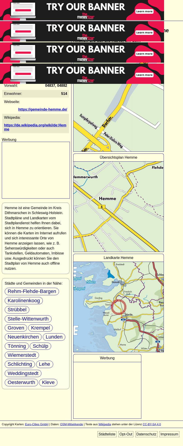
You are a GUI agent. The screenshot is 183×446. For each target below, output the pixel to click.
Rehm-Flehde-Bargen (32, 291)
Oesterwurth (21, 382)
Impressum (169, 434)
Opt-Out (125, 434)
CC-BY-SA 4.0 (152, 424)
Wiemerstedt (22, 355)
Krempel (40, 328)
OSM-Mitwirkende (71, 424)
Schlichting (20, 364)
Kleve (48, 382)
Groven (16, 328)
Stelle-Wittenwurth (28, 319)
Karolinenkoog (24, 300)
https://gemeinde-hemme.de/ (42, 109)
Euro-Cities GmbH (36, 424)
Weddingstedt (23, 373)
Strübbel (17, 309)
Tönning (17, 346)
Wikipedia (104, 424)
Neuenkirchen (23, 337)
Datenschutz (146, 434)
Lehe (44, 364)
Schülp (40, 346)
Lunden (54, 337)
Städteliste (106, 434)
